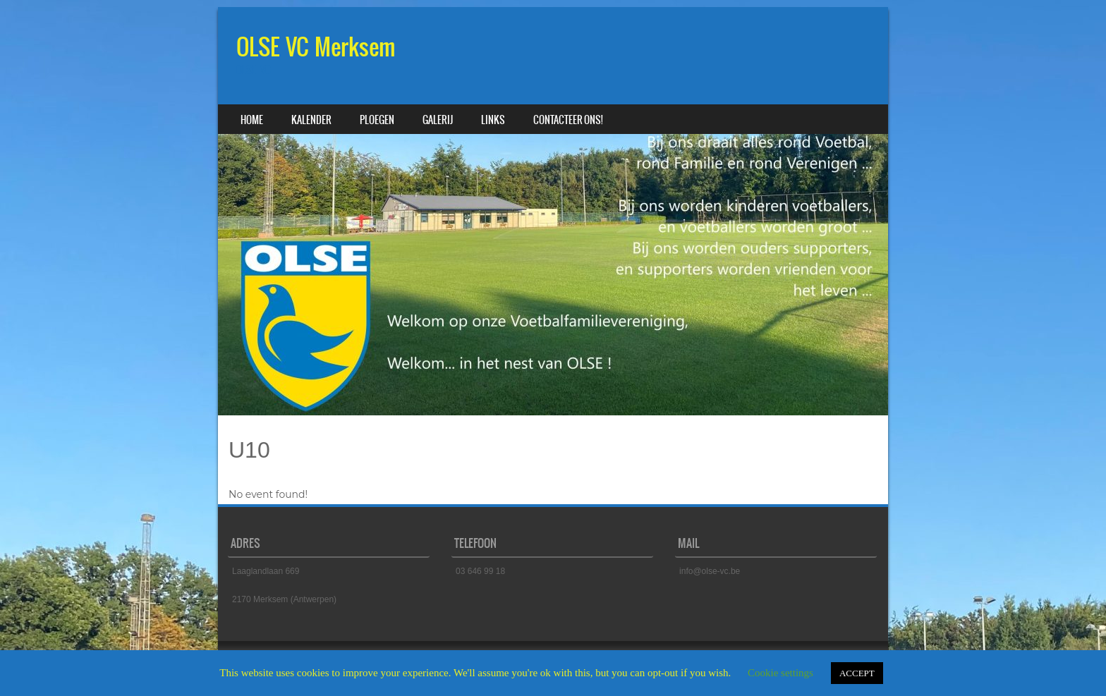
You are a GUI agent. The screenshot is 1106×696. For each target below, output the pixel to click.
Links (493, 120)
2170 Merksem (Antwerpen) (284, 599)
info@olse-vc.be (709, 571)
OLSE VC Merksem (316, 47)
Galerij (438, 120)
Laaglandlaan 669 (265, 571)
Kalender (311, 120)
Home (252, 120)
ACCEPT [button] (857, 673)
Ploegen (377, 120)
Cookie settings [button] (780, 672)
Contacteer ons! (568, 120)
